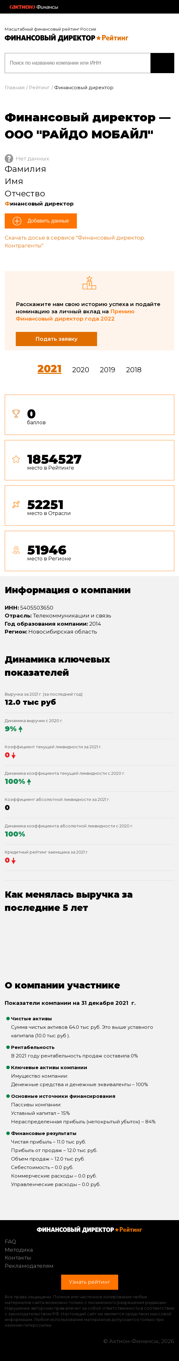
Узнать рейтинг (162, 63)
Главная (15, 87)
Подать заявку (56, 339)
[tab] (89, 485)
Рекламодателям (29, 1266)
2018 (133, 370)
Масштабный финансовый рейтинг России (50, 29)
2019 (107, 370)
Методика (19, 1250)
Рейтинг (39, 87)
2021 (49, 368)
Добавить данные (47, 220)
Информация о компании (68, 590)
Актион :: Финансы (33, 7)
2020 (80, 370)
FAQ (10, 1241)
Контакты (18, 1257)
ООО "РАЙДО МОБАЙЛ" (79, 134)
